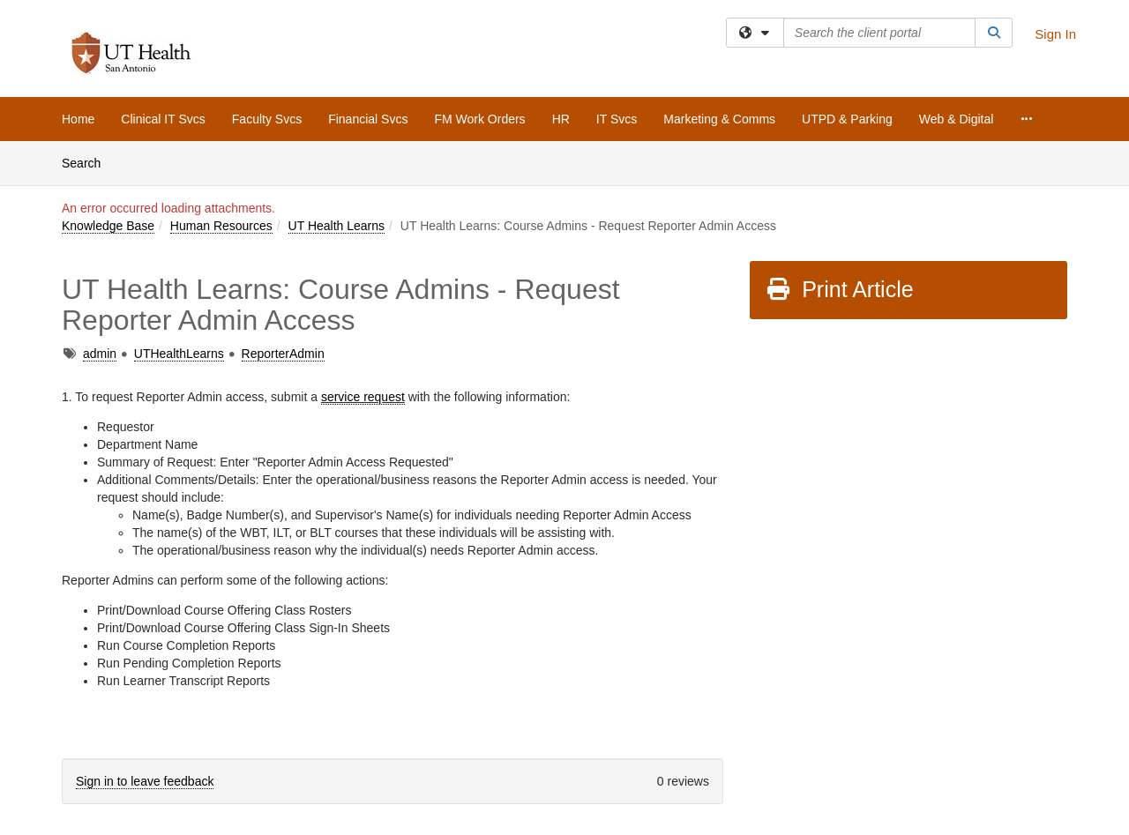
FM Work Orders (479, 119)
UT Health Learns (336, 226)
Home (78, 119)
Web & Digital (956, 119)
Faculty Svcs (267, 119)
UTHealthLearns (179, 354)
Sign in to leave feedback (144, 781)
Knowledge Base (108, 226)
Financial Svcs (367, 119)
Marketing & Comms (719, 119)
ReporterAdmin (283, 354)
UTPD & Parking (847, 119)
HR (561, 119)
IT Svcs (616, 119)
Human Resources (221, 226)
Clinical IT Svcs (163, 119)
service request (363, 397)
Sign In (1055, 33)
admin (99, 354)
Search (88, 161)
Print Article (839, 289)
